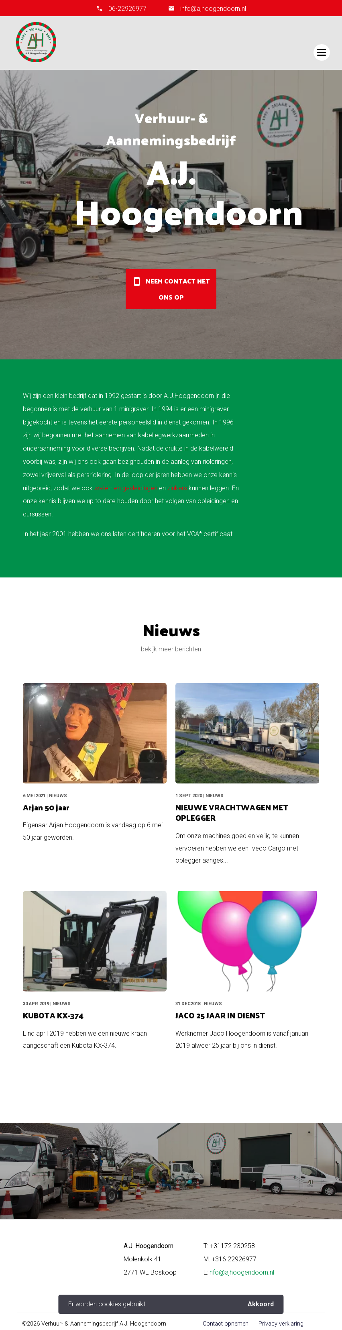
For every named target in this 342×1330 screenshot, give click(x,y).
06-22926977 (127, 8)
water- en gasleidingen (125, 488)
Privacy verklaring (281, 1323)
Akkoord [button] (261, 1304)
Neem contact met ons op (171, 289)
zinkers (177, 488)
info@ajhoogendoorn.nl (212, 8)
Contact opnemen (225, 1323)
